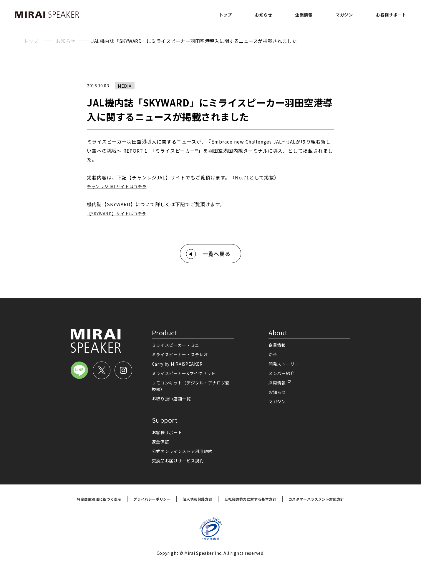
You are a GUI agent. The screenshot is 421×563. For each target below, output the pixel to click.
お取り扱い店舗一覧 (171, 399)
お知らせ (263, 15)
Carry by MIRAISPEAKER (177, 364)
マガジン (344, 15)
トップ (225, 15)
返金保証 (160, 442)
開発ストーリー (283, 364)
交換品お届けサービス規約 (178, 461)
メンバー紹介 (281, 373)
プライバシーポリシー (151, 499)
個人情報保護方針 (197, 499)
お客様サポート (391, 15)
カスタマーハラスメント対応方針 (316, 499)
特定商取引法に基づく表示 (99, 499)
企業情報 (304, 15)
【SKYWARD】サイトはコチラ (116, 213)
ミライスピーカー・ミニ (176, 345)
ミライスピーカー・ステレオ (180, 354)
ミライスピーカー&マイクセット (184, 373)
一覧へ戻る (217, 253)
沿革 (272, 354)
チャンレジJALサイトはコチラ (117, 186)
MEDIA (125, 86)
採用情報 (277, 383)
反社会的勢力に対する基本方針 (250, 499)
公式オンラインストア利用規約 (182, 451)
